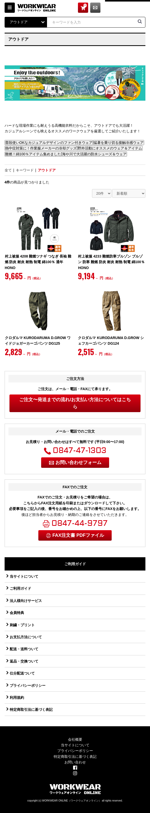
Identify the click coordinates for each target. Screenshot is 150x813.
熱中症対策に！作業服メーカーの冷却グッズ (41, 148)
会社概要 (75, 739)
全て (8, 170)
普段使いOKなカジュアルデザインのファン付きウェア (49, 143)
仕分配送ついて (22, 673)
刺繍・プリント (22, 625)
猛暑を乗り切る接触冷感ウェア (119, 143)
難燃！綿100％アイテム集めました (33, 154)
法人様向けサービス (26, 601)
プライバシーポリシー (27, 685)
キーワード (25, 170)
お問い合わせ (140, 8)
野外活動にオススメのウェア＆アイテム (110, 148)
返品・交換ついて (24, 661)
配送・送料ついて (24, 649)
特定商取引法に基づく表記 (31, 709)
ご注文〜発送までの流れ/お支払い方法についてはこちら (75, 403)
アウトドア (47, 170)
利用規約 (17, 697)
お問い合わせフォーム (78, 462)
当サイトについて (24, 576)
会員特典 (17, 613)
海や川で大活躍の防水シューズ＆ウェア (94, 154)
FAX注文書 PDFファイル (78, 535)
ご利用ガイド (20, 588)
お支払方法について (26, 637)
